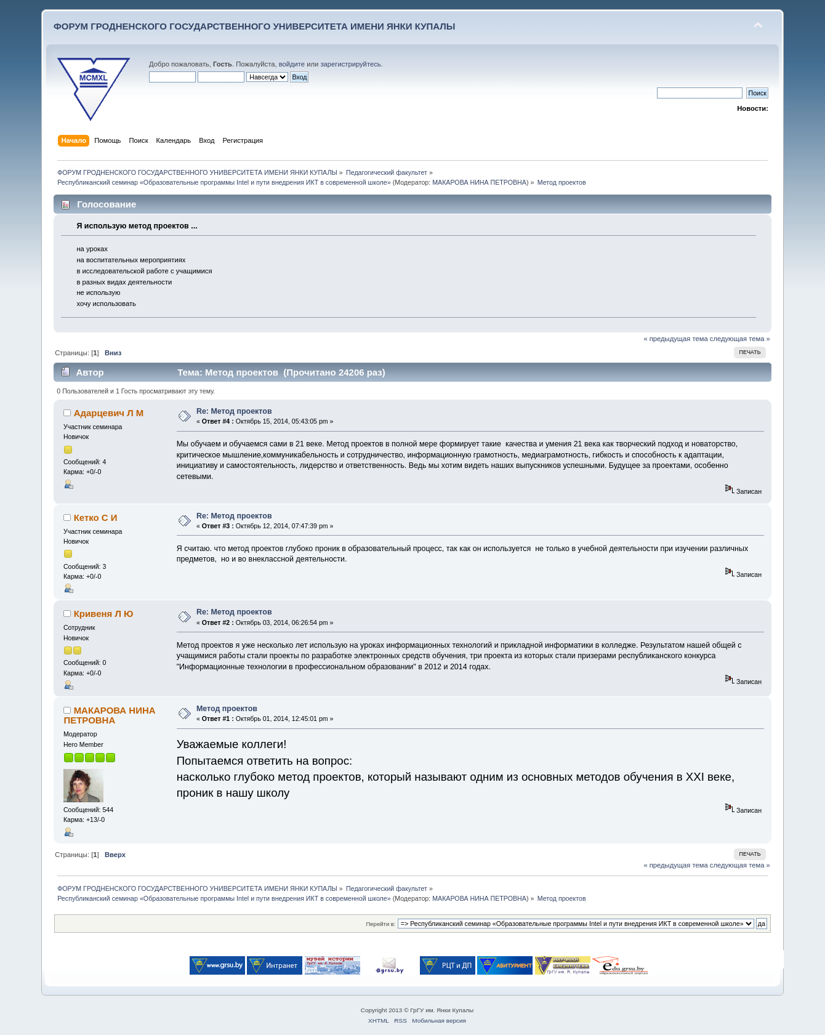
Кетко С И (96, 517)
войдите (292, 64)
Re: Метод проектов (234, 411)
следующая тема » (740, 338)
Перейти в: (380, 923)
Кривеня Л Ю (104, 613)
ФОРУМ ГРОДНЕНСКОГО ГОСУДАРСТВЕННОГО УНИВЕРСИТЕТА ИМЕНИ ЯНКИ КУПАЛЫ (255, 26)
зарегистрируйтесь (350, 64)
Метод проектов (226, 708)
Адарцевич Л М (109, 413)
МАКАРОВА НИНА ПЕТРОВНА (479, 182)
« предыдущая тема (675, 338)
